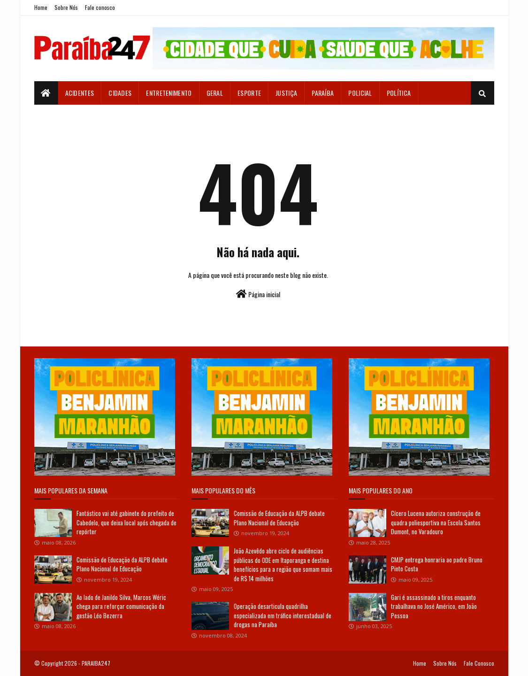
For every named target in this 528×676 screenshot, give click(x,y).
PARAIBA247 (96, 663)
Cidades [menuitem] (119, 93)
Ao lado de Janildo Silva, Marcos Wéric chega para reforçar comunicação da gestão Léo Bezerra (121, 606)
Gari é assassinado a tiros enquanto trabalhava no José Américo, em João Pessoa (434, 606)
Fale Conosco (479, 663)
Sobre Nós (66, 7)
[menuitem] (46, 93)
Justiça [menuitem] (286, 93)
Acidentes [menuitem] (79, 93)
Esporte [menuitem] (249, 93)
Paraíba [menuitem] (323, 93)
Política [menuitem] (399, 93)
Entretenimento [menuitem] (168, 93)
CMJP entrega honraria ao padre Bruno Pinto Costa (436, 564)
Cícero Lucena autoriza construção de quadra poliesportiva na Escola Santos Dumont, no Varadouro (436, 522)
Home (40, 7)
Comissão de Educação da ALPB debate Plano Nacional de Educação (122, 564)
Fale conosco (100, 7)
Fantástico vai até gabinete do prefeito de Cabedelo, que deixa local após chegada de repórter (126, 522)
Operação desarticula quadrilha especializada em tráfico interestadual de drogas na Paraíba (282, 615)
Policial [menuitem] (360, 93)
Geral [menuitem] (215, 93)
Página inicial (258, 294)
